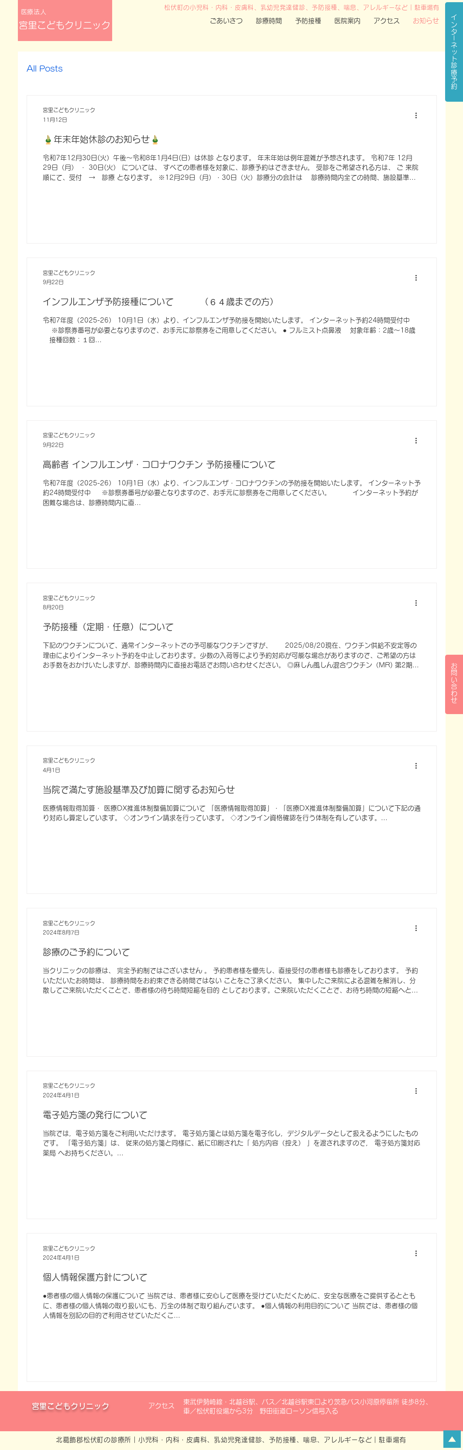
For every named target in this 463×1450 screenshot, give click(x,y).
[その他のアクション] (419, 115)
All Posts (45, 68)
